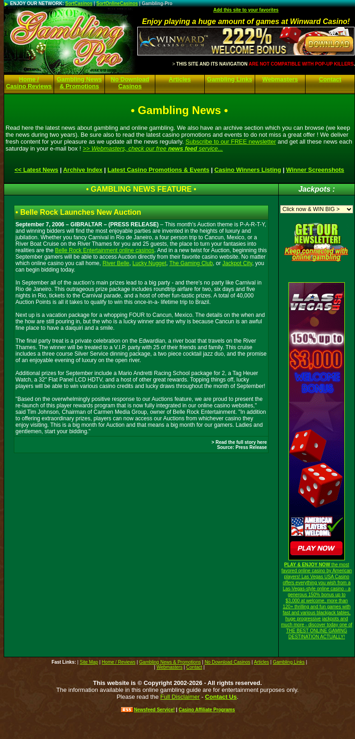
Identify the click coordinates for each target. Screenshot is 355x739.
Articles (180, 79)
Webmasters (280, 79)
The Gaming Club (191, 263)
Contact (330, 79)
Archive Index (82, 169)
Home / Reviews (118, 662)
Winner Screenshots (315, 169)
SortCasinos (78, 3)
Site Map (89, 662)
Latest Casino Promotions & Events (158, 169)
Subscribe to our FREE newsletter (230, 141)
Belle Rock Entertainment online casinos (104, 250)
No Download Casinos (130, 83)
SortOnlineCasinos (117, 3)
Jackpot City (237, 263)
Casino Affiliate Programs (206, 709)
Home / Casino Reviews (29, 83)
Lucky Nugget (149, 263)
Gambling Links (229, 79)
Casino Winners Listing (247, 169)
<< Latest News (36, 169)
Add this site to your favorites (245, 9)
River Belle (116, 263)
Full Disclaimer (180, 696)
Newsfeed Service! (154, 709)
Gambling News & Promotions (79, 83)
